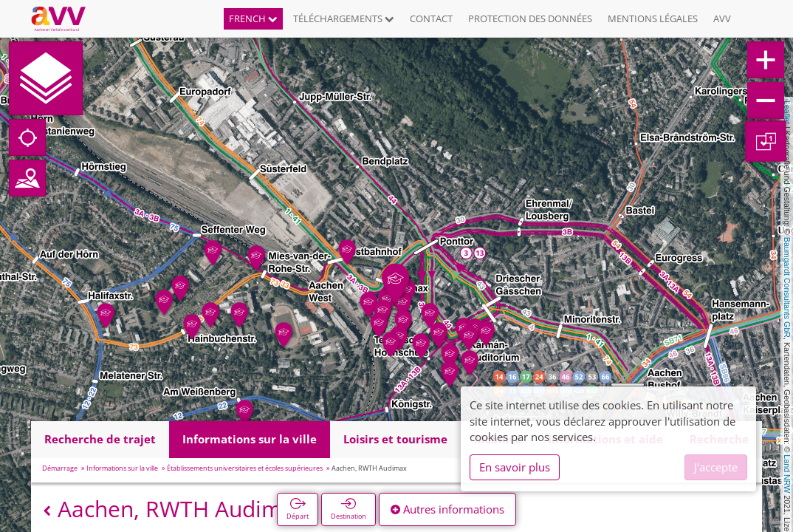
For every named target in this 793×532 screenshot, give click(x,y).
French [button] (253, 18)
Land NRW (787, 473)
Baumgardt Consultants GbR (787, 287)
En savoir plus (514, 467)
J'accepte (716, 467)
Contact (431, 18)
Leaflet (787, 112)
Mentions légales (653, 18)
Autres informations (447, 509)
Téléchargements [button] (343, 18)
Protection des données (530, 18)
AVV (722, 18)
